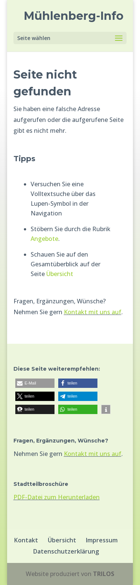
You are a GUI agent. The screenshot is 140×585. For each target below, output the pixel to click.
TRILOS (103, 574)
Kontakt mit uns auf (92, 312)
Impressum (102, 540)
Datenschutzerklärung (66, 551)
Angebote (44, 239)
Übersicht (59, 274)
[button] (35, 383)
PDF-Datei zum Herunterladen (56, 497)
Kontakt (26, 540)
